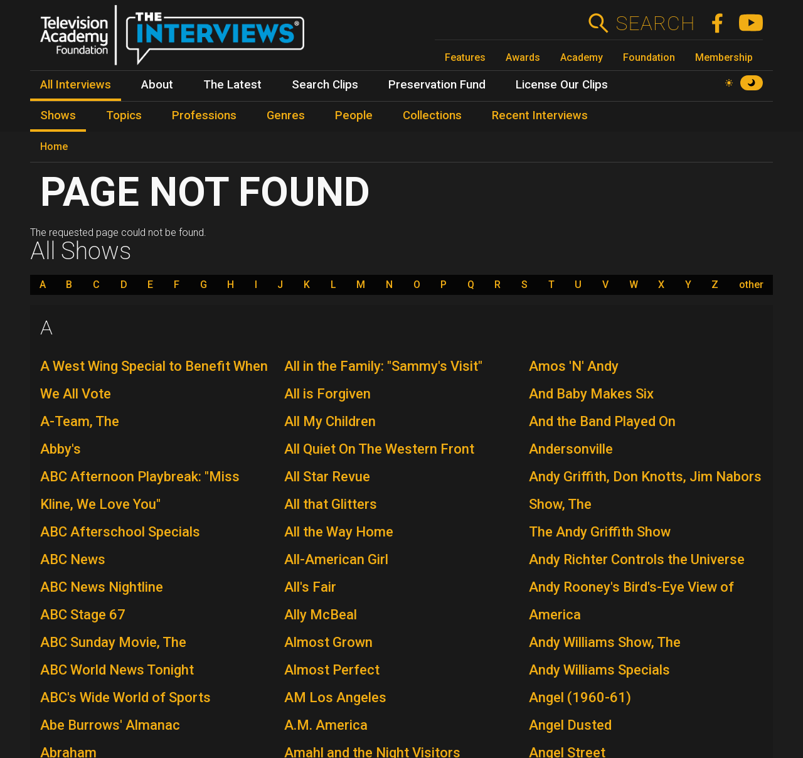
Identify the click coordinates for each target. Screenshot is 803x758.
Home (54, 146)
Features (465, 57)
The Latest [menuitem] (232, 85)
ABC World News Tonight (117, 670)
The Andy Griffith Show (600, 532)
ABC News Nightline (101, 587)
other (751, 285)
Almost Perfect (332, 670)
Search (655, 23)
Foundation (649, 57)
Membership (724, 57)
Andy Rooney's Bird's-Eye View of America (631, 600)
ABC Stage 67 (82, 614)
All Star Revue (327, 476)
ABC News (72, 559)
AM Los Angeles (335, 697)
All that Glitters (330, 504)
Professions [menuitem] (204, 115)
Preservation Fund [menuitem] (437, 85)
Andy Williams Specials (599, 670)
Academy (581, 57)
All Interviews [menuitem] (75, 85)
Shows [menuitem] (58, 115)
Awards (523, 57)
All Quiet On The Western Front (379, 449)
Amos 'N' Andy (574, 366)
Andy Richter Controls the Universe (637, 559)
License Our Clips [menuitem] (562, 85)
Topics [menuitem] (124, 115)
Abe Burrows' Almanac (110, 725)
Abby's (60, 449)
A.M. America (326, 725)
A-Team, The (79, 421)
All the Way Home (338, 532)
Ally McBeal (320, 614)
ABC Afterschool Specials (120, 532)
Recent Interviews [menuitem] (540, 115)
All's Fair (310, 587)
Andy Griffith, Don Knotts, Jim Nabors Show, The (645, 490)
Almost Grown (328, 642)
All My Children (330, 421)
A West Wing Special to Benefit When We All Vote (154, 380)
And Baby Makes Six (591, 394)
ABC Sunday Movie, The (113, 642)
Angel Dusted (570, 725)
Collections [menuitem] (432, 115)
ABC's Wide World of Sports (125, 697)
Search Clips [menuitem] (325, 85)
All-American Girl (336, 559)
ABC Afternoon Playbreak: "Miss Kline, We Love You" (140, 490)
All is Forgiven (327, 394)
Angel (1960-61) (580, 697)
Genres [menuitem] (286, 115)
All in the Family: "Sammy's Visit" (383, 366)
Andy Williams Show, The (605, 642)
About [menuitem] (157, 85)
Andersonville (571, 449)
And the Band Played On (602, 421)
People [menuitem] (354, 115)
